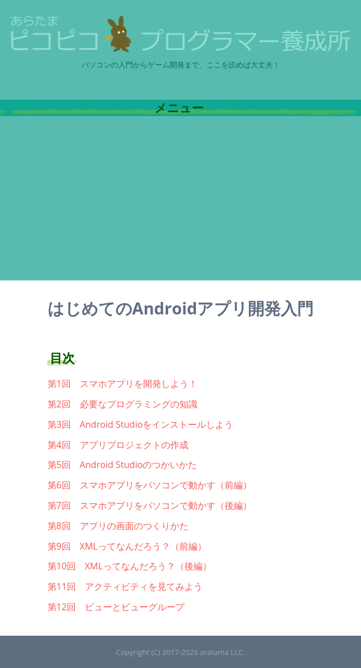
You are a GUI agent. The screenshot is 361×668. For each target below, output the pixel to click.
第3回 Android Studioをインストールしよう (141, 424)
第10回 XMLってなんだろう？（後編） (130, 566)
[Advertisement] (180, 201)
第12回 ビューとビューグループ (116, 607)
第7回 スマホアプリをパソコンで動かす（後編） (150, 505)
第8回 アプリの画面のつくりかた (118, 526)
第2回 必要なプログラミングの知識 (122, 404)
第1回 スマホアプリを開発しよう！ (122, 383)
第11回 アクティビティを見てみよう (125, 586)
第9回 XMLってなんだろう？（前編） (127, 546)
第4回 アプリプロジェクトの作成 (118, 445)
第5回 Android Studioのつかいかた (122, 464)
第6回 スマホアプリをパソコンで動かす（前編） (150, 485)
